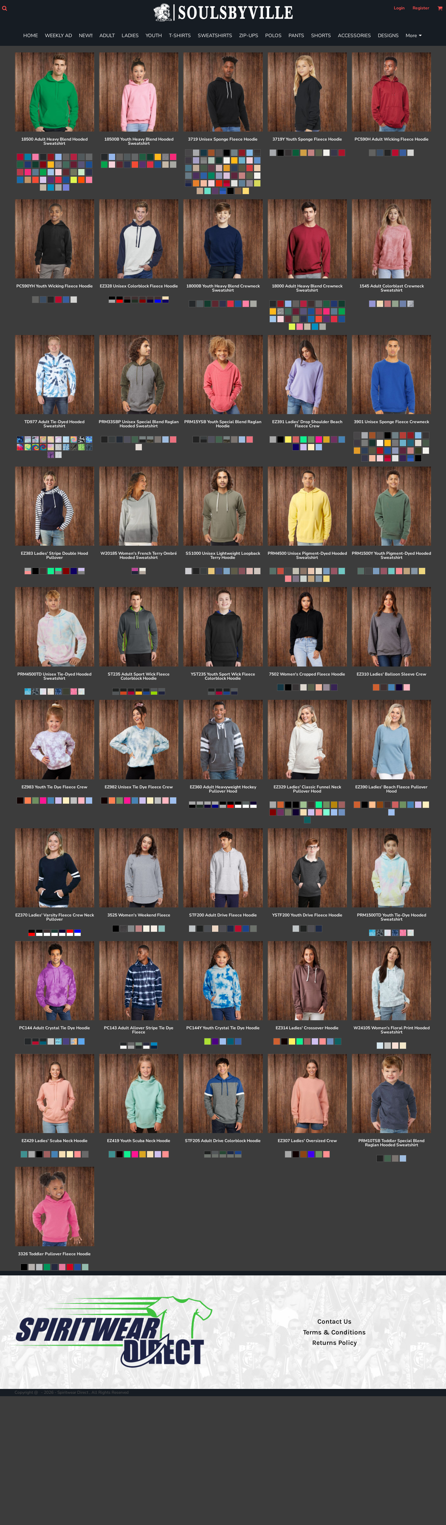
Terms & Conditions (334, 1332)
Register (421, 8)
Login (399, 8)
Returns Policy (334, 1343)
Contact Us (334, 1321)
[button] (4, 8)
